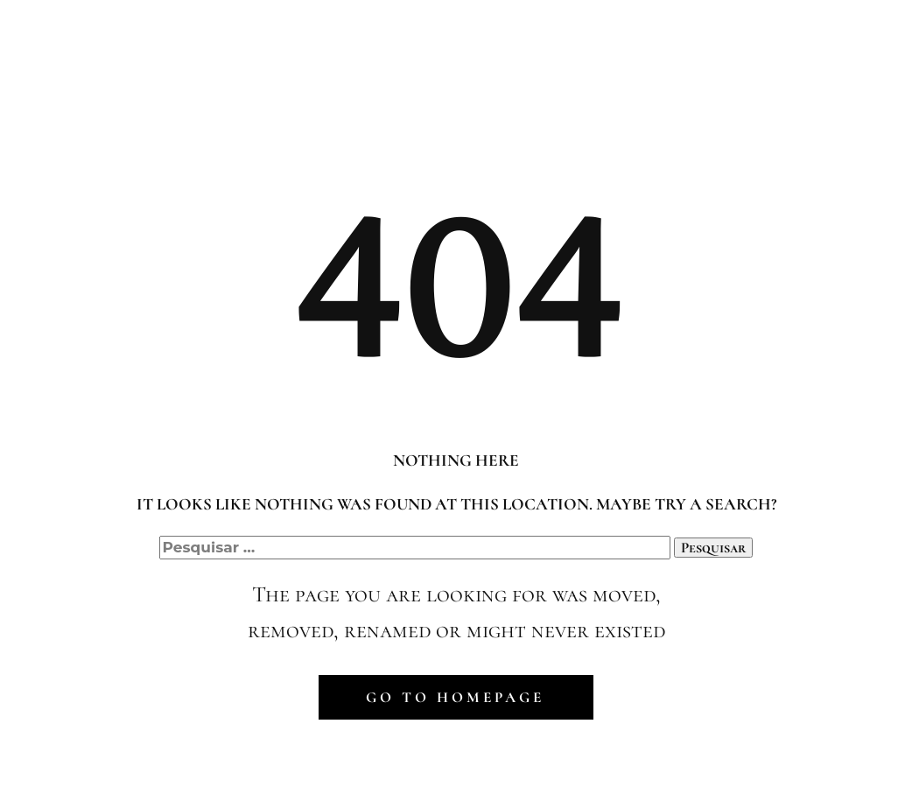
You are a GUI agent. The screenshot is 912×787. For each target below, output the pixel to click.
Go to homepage (455, 697)
